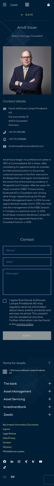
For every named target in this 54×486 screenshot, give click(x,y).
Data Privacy (9, 438)
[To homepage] (27, 4)
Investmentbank (27, 407)
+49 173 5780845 (14, 139)
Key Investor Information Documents (20, 424)
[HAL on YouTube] (42, 461)
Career (14, 4)
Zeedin (27, 415)
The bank (27, 384)
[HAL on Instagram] (20, 461)
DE (5, 477)
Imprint (6, 429)
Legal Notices (9, 433)
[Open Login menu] (48, 4)
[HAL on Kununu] (34, 461)
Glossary (7, 447)
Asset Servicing (27, 399)
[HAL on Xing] (27, 461)
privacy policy (25, 324)
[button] (45, 363)
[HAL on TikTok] (6, 467)
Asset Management (27, 391)
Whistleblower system (13, 451)
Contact (7, 442)
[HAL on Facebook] (6, 461)
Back (27, 15)
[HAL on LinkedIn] (13, 461)
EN (13, 477)
